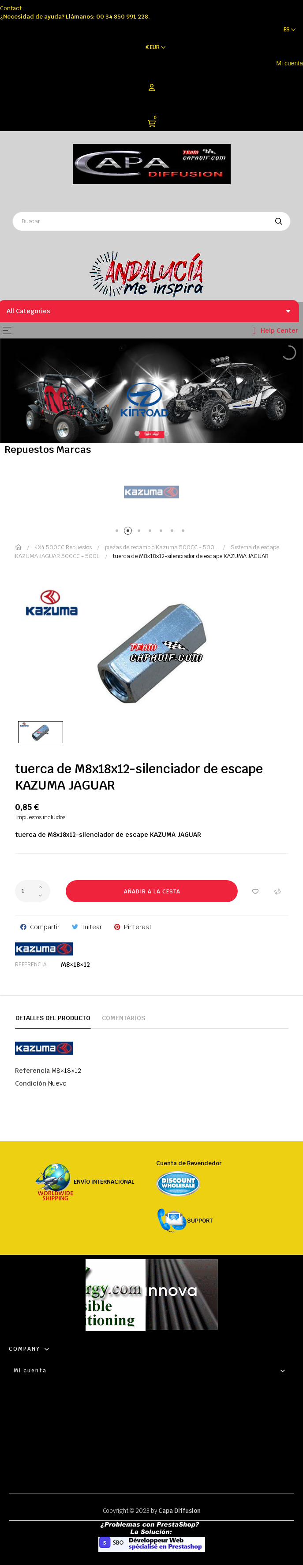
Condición (30, 1083)
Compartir (45, 927)
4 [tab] (151, 532)
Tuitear (92, 927)
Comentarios (123, 1018)
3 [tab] (140, 532)
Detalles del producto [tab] (52, 1018)
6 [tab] (173, 532)
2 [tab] (129, 532)
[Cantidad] (32, 891)
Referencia (30, 964)
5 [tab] (162, 532)
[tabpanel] (151, 492)
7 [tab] (184, 532)
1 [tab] (118, 532)
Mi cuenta (289, 63)
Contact (11, 8)
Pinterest (138, 927)
